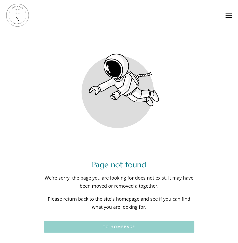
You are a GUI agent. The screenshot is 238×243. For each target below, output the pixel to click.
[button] (228, 15)
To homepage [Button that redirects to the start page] (119, 226)
